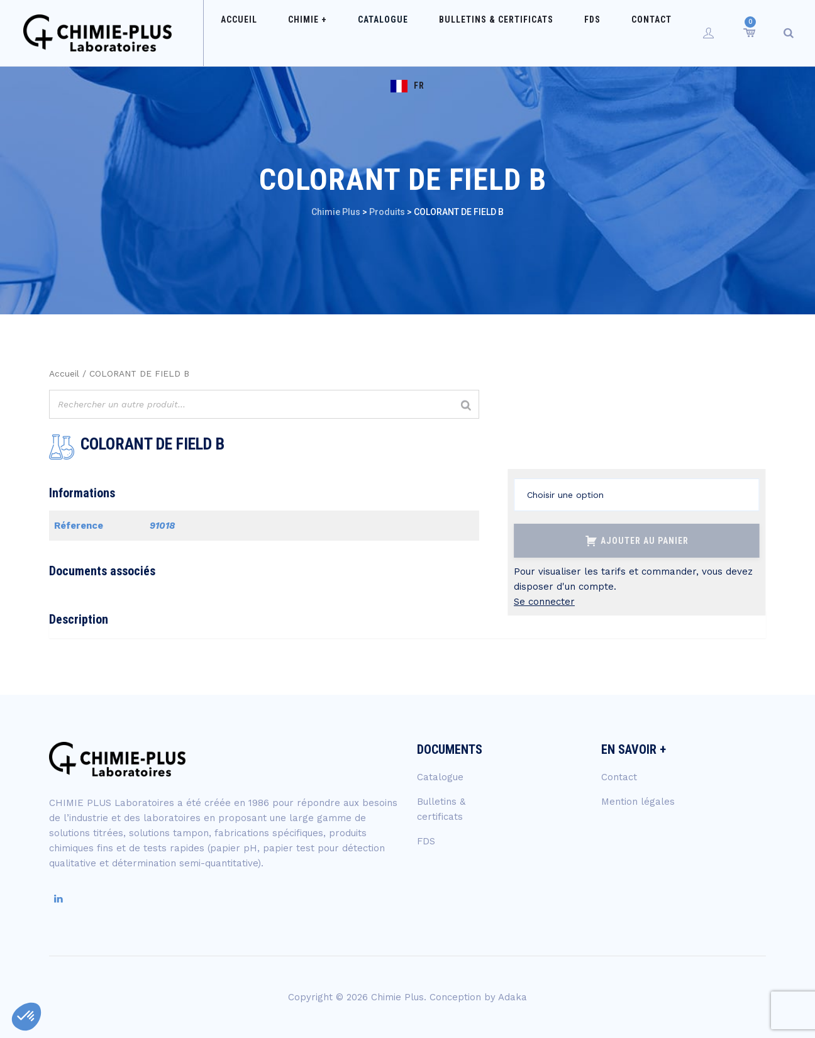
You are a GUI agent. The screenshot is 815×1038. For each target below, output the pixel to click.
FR (668, 33)
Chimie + (307, 33)
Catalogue (370, 33)
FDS (554, 33)
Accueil (251, 33)
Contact (601, 33)
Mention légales (638, 801)
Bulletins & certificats (471, 33)
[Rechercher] (466, 405)
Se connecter (544, 601)
